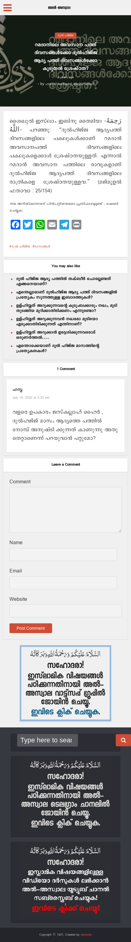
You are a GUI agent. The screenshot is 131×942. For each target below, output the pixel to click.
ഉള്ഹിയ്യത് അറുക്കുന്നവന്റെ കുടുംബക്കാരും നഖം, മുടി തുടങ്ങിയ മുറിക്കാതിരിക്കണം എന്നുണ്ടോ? (66, 308)
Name (16, 542)
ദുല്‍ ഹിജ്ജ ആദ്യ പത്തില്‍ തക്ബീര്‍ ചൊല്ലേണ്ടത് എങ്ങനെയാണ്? (63, 281)
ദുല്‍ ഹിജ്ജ (65, 35)
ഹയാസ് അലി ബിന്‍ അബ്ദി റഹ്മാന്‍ (70, 84)
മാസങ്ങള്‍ (42, 246)
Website (18, 599)
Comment (19, 481)
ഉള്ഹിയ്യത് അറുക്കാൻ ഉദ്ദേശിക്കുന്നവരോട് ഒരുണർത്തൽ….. (55, 335)
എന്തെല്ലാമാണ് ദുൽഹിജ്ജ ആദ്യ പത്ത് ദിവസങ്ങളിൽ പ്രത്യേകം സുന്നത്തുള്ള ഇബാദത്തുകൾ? (66, 294)
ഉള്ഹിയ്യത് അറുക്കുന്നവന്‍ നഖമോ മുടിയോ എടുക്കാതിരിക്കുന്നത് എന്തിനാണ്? (57, 321)
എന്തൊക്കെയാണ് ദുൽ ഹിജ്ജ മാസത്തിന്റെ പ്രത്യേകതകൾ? (57, 348)
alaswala (86, 935)
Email (15, 571)
